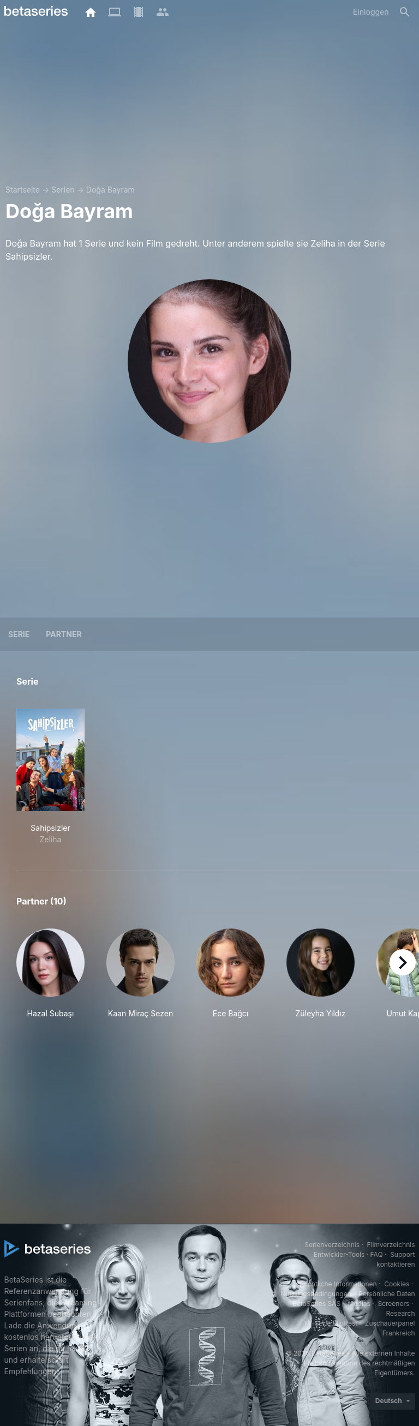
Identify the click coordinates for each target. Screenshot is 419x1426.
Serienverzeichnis (332, 1245)
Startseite (22, 189)
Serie (18, 634)
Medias (359, 1303)
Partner (63, 634)
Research (400, 1313)
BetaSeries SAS (316, 1303)
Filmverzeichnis (391, 1245)
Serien (62, 189)
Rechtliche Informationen (338, 1284)
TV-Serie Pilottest (330, 1323)
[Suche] (404, 12)
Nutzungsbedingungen (315, 1294)
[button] (50, 973)
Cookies (396, 1284)
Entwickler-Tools (339, 1254)
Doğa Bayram (110, 189)
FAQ (376, 1254)
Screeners (393, 1303)
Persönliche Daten (386, 1294)
